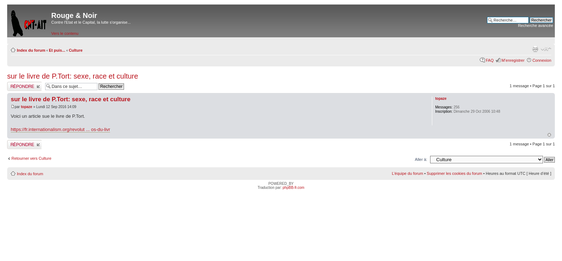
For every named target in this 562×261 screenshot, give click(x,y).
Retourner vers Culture (31, 158)
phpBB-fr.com (294, 188)
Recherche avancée (535, 25)
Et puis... (57, 50)
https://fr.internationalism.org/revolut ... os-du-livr (60, 129)
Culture (76, 50)
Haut (549, 135)
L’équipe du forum (407, 173)
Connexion (541, 60)
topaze (26, 107)
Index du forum (31, 50)
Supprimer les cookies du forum (454, 173)
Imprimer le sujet (535, 49)
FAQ (490, 60)
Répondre (24, 86)
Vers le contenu (64, 33)
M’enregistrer (512, 60)
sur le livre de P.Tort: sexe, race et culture (72, 76)
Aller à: (421, 159)
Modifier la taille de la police (546, 49)
